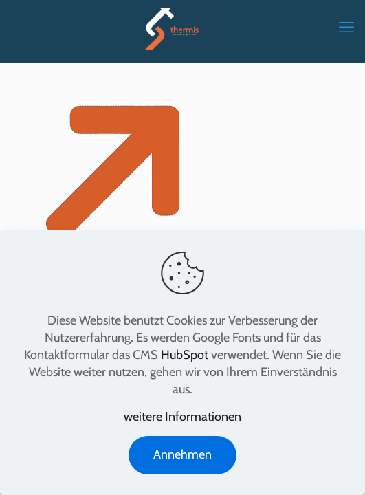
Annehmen (182, 454)
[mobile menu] (346, 27)
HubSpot (184, 354)
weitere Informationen (182, 416)
